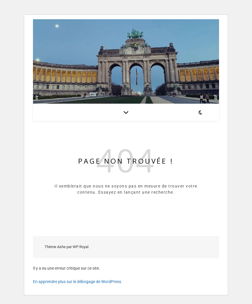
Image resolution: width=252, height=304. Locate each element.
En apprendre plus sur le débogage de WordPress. (77, 281)
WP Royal (80, 247)
